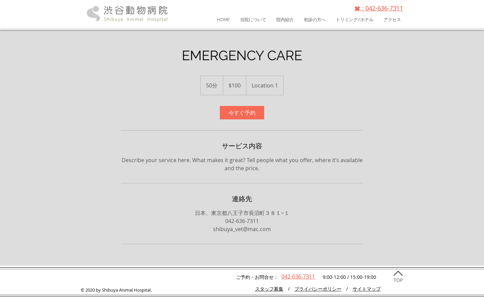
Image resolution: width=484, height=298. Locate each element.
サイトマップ (367, 289)
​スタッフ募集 (269, 289)
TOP (398, 280)
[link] (242, 112)
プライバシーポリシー (317, 289)
